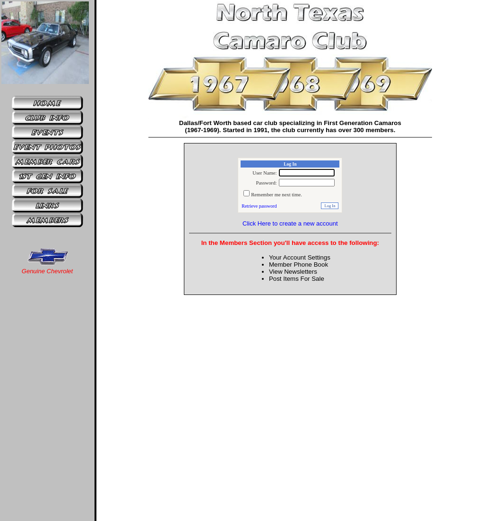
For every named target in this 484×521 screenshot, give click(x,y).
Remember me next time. (276, 194)
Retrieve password (259, 206)
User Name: (264, 173)
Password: (266, 182)
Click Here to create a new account (290, 223)
